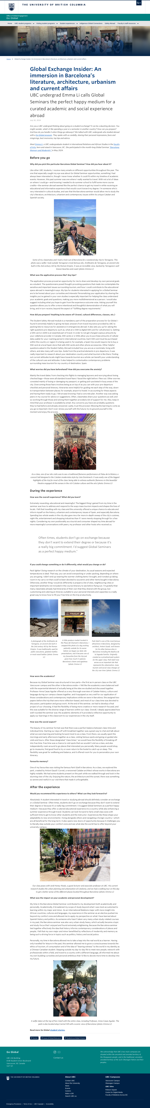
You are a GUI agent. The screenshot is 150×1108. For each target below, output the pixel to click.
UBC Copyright (38, 1104)
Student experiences (67, 23)
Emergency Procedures (13, 1104)
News (67, 1086)
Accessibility (49, 1104)
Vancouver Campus (112, 1081)
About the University (72, 1083)
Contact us (58, 1058)
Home (10, 23)
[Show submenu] (33, 23)
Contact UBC (70, 1081)
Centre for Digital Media (114, 1092)
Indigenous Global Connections (91, 23)
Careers (68, 1091)
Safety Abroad (110, 23)
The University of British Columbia (11, 7)
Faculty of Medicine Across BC (116, 1095)
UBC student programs (23, 23)
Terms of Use (27, 1104)
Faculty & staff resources (127, 23)
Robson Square (111, 1090)
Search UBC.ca (70, 1096)
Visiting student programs (45, 23)
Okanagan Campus (112, 1083)
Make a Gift (69, 1093)
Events (67, 1088)
